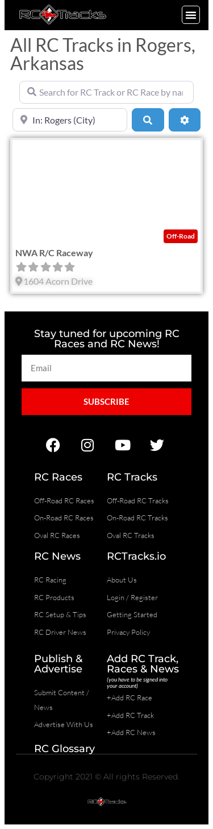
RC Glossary (64, 748)
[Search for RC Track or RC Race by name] (106, 92)
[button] (191, 15)
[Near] (69, 119)
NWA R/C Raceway (54, 252)
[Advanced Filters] (185, 119)
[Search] (148, 119)
